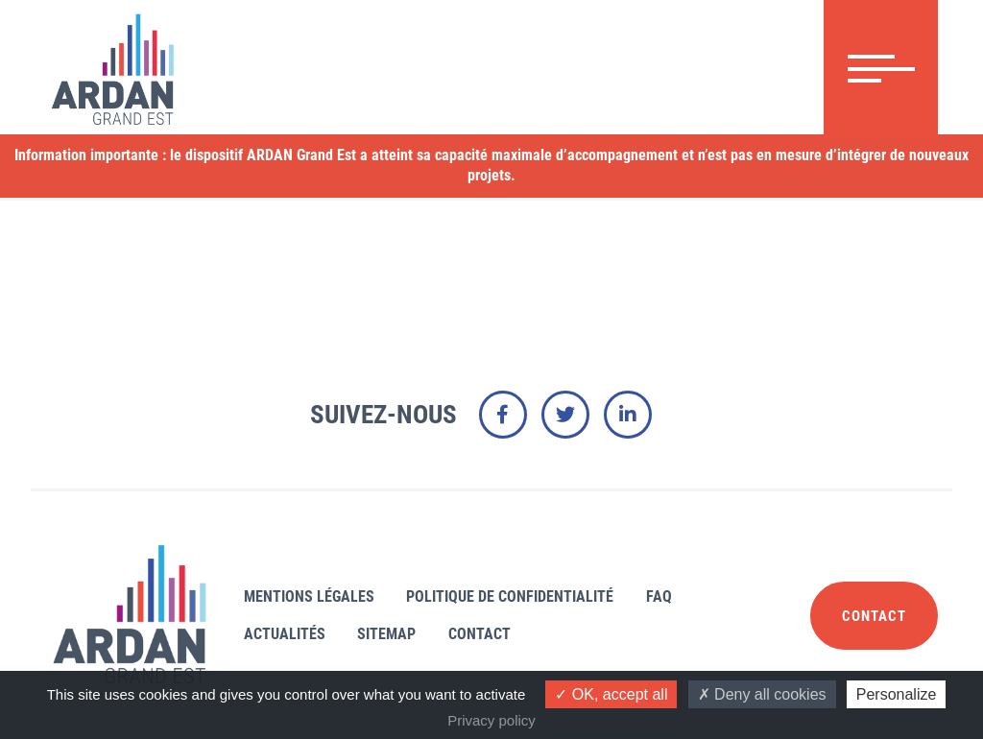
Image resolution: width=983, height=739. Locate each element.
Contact (496, 634)
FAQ (675, 596)
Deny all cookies (762, 694)
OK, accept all (611, 694)
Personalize (896, 694)
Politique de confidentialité (519, 596)
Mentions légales (312, 596)
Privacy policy (491, 720)
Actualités (287, 634)
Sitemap (396, 634)
